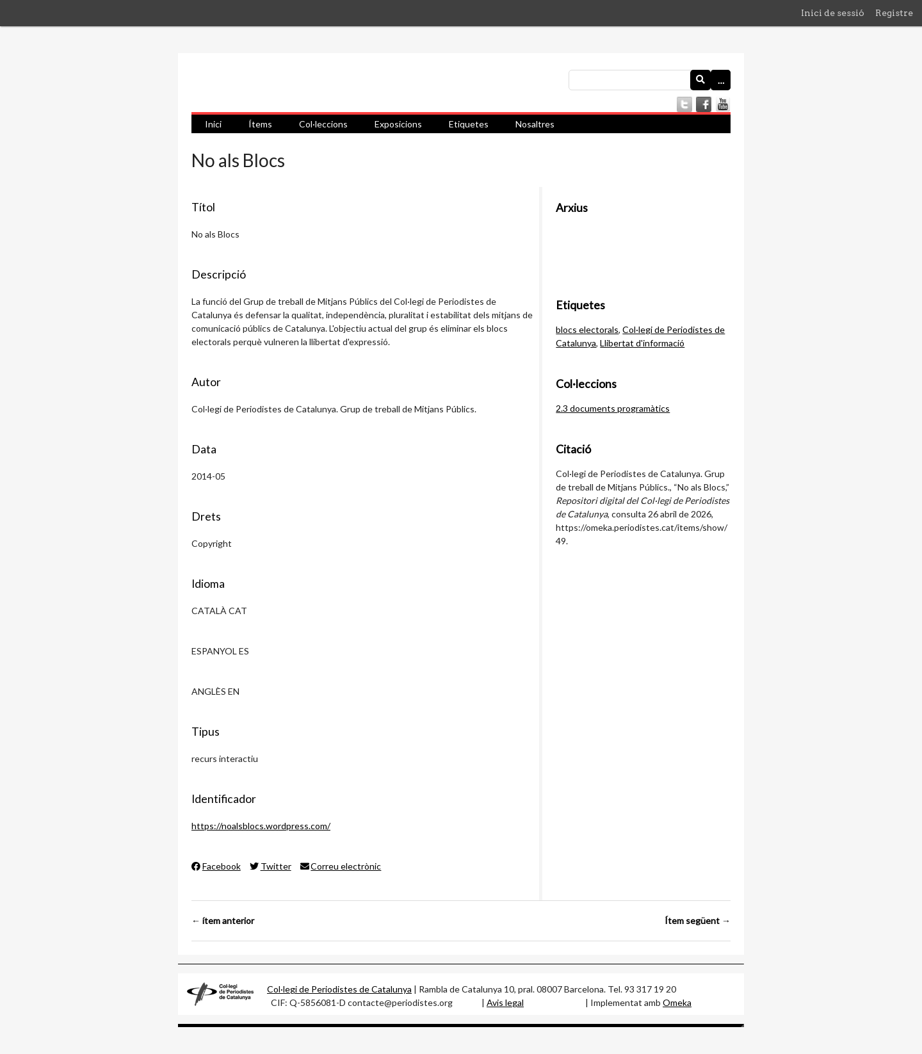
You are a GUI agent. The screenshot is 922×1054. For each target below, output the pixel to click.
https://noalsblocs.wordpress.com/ (260, 825)
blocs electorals (587, 329)
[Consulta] (650, 80)
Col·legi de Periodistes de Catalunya (339, 989)
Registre (894, 13)
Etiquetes (469, 123)
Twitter (270, 866)
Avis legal (505, 1002)
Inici (213, 123)
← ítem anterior (222, 920)
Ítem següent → (698, 920)
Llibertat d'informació (642, 342)
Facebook (216, 866)
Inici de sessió (832, 13)
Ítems (260, 123)
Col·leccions (323, 123)
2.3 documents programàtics (613, 408)
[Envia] (700, 80)
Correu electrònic (341, 866)
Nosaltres (534, 123)
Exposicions (398, 123)
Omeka (677, 1002)
